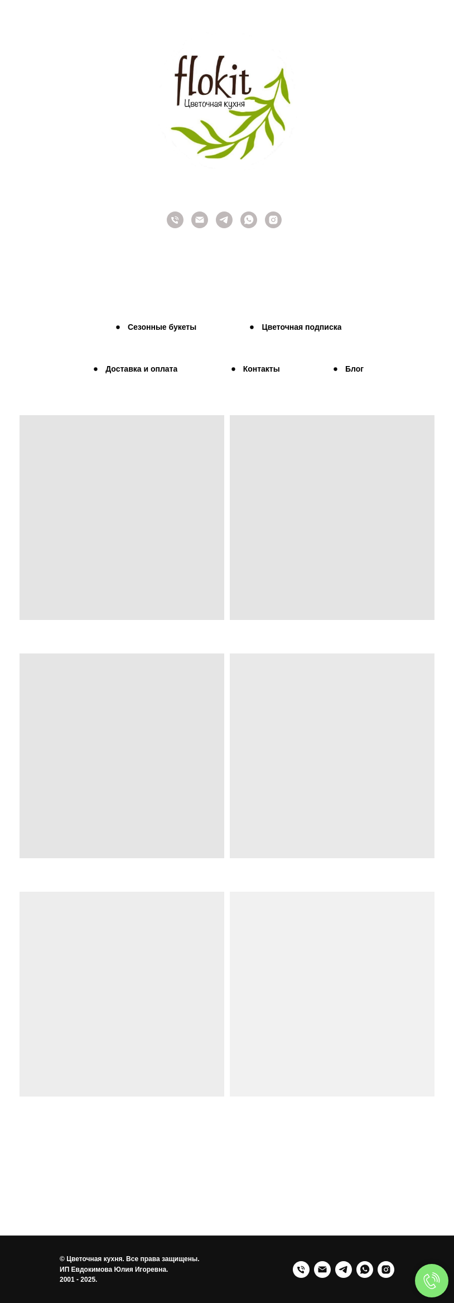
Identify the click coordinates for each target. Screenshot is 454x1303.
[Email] (322, 1269)
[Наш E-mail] (199, 225)
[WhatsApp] (364, 1269)
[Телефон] (301, 1269)
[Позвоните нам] (175, 225)
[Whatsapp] (248, 225)
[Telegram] (224, 225)
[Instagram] (273, 225)
